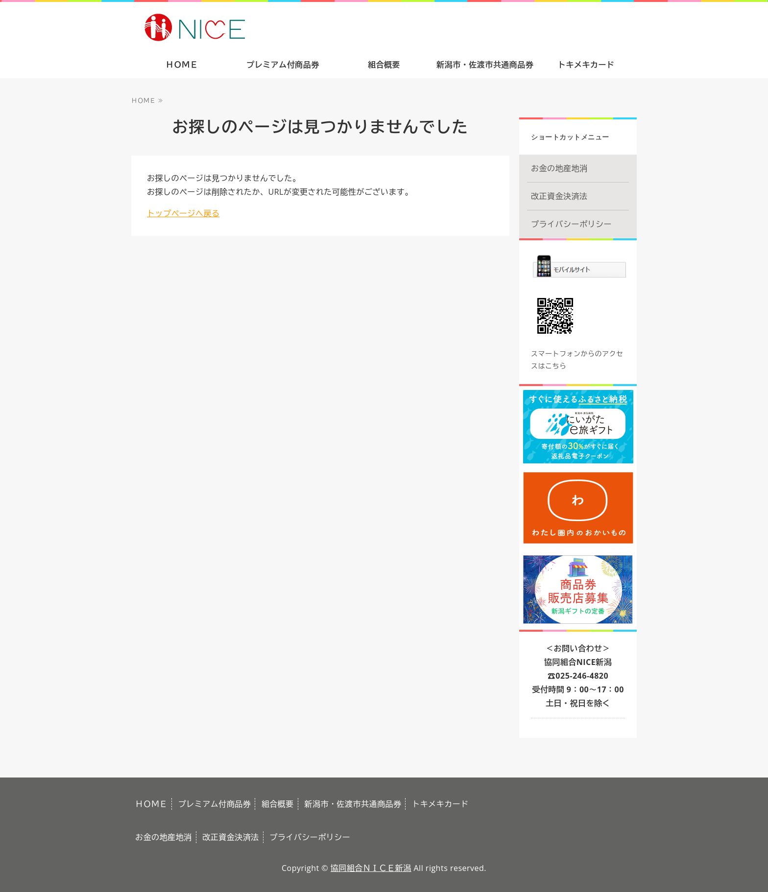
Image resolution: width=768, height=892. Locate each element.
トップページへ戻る (183, 213)
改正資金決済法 (559, 196)
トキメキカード (586, 64)
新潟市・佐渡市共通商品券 (484, 64)
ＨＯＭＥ (182, 64)
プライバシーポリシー (571, 224)
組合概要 (384, 64)
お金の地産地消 (559, 168)
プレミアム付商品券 (282, 64)
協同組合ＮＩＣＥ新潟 (371, 868)
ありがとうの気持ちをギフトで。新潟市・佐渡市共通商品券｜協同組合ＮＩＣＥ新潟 (264, 26)
